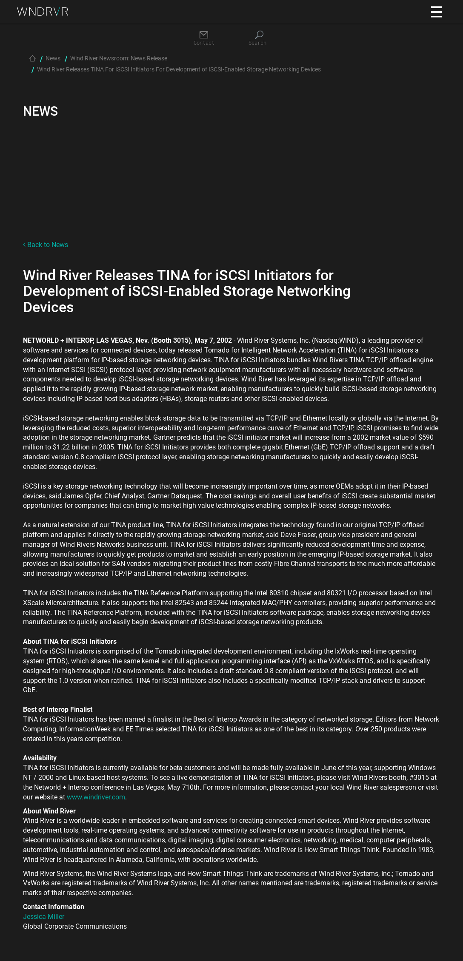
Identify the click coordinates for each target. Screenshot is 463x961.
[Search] (259, 38)
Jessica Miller (43, 916)
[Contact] (203, 38)
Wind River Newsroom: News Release (118, 58)
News (53, 58)
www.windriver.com (96, 796)
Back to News (45, 244)
